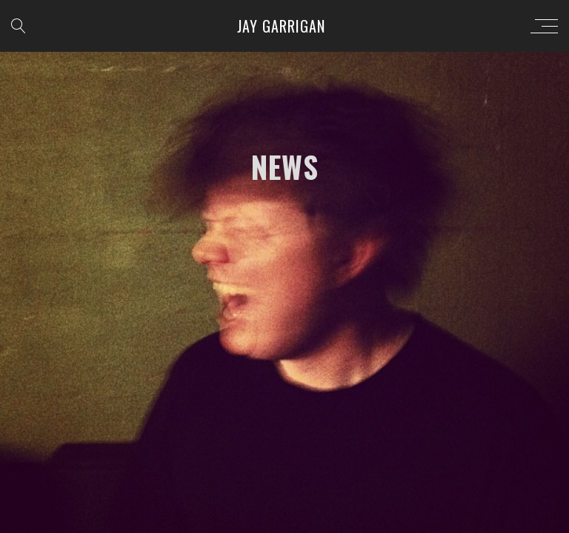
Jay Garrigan (281, 26)
